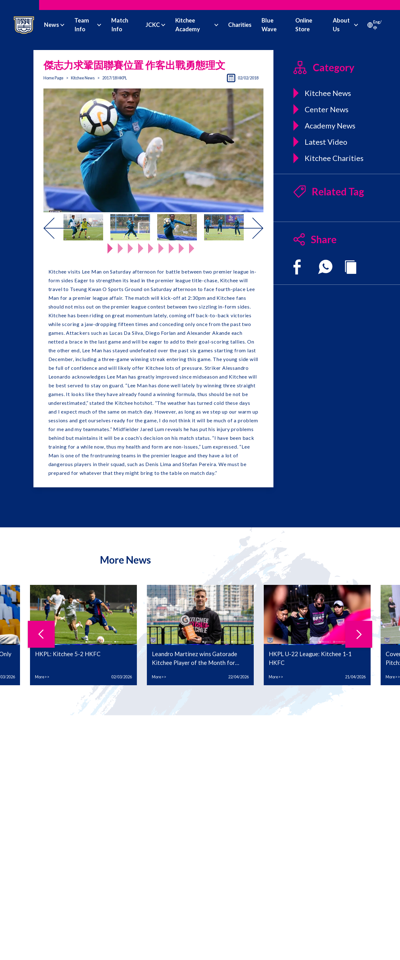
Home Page (53, 77)
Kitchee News (83, 77)
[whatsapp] (325, 267)
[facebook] (297, 266)
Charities (240, 24)
